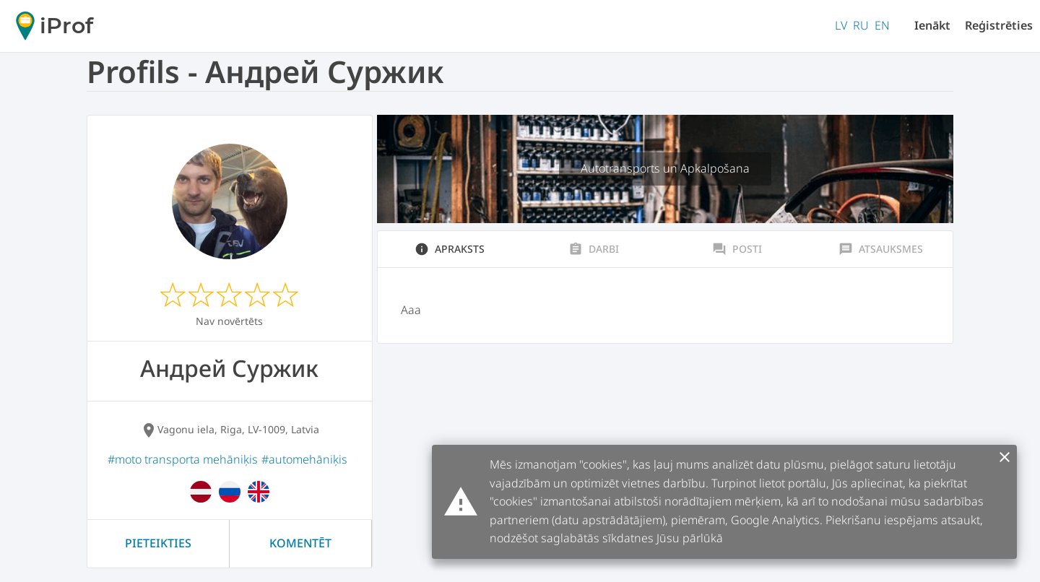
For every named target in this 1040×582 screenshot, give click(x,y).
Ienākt (932, 25)
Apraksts (450, 249)
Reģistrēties (999, 25)
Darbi (593, 249)
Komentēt (300, 543)
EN (882, 25)
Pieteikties (158, 543)
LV (841, 25)
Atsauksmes (880, 249)
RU (861, 25)
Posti (737, 249)
